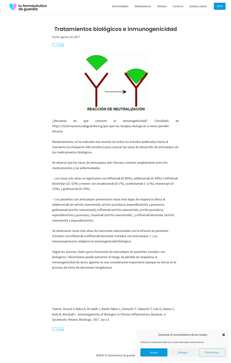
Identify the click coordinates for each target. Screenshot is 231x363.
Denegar (183, 352)
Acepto (154, 352)
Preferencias (211, 352)
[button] (223, 335)
